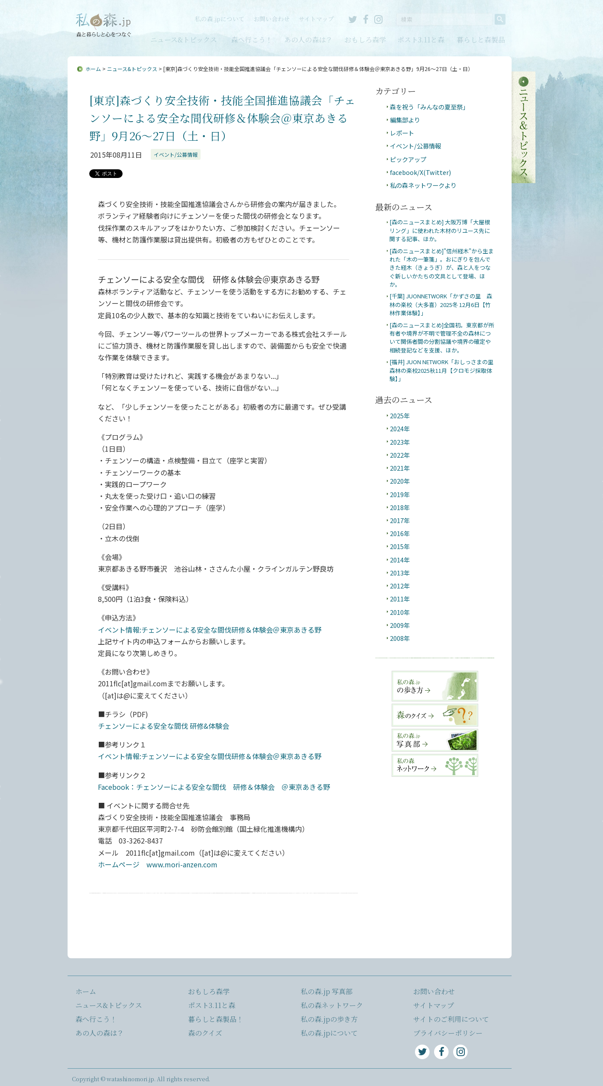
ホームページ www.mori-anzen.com (157, 864)
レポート (402, 132)
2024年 (400, 428)
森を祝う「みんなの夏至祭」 (429, 106)
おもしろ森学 (365, 40)
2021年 (400, 467)
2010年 (400, 612)
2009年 (400, 625)
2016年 (400, 533)
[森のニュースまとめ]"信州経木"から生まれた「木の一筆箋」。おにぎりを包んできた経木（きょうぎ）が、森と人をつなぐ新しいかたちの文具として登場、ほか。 (441, 268)
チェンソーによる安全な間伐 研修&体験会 (163, 726)
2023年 (400, 441)
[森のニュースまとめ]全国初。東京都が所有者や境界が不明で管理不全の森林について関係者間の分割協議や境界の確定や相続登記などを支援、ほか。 (441, 337)
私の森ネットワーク (332, 1005)
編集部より (405, 119)
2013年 (400, 572)
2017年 (400, 520)
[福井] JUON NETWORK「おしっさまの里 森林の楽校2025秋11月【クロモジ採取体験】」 (444, 370)
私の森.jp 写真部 (327, 991)
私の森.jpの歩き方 (329, 1019)
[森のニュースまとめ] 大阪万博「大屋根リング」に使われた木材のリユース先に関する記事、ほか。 (439, 230)
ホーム (93, 68)
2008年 (400, 638)
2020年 (400, 480)
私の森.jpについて (220, 18)
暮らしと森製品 (481, 40)
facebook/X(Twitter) (420, 172)
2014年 (400, 559)
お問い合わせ (271, 18)
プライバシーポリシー (448, 1033)
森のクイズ (205, 1033)
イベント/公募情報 (176, 154)
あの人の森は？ (308, 40)
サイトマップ (316, 18)
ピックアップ (408, 159)
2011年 (400, 598)
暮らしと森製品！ (215, 1019)
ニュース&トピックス (183, 40)
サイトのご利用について (451, 1019)
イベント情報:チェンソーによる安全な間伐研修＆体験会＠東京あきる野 (209, 629)
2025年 (400, 415)
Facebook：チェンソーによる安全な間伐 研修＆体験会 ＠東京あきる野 (214, 787)
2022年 (400, 454)
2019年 (400, 494)
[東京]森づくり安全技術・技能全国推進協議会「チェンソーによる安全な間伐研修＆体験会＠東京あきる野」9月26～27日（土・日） (222, 117)
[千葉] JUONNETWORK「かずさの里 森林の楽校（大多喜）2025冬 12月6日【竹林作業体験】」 (440, 304)
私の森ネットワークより (423, 185)
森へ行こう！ (251, 40)
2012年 (400, 585)
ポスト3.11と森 (420, 40)
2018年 (400, 507)
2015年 (400, 546)
